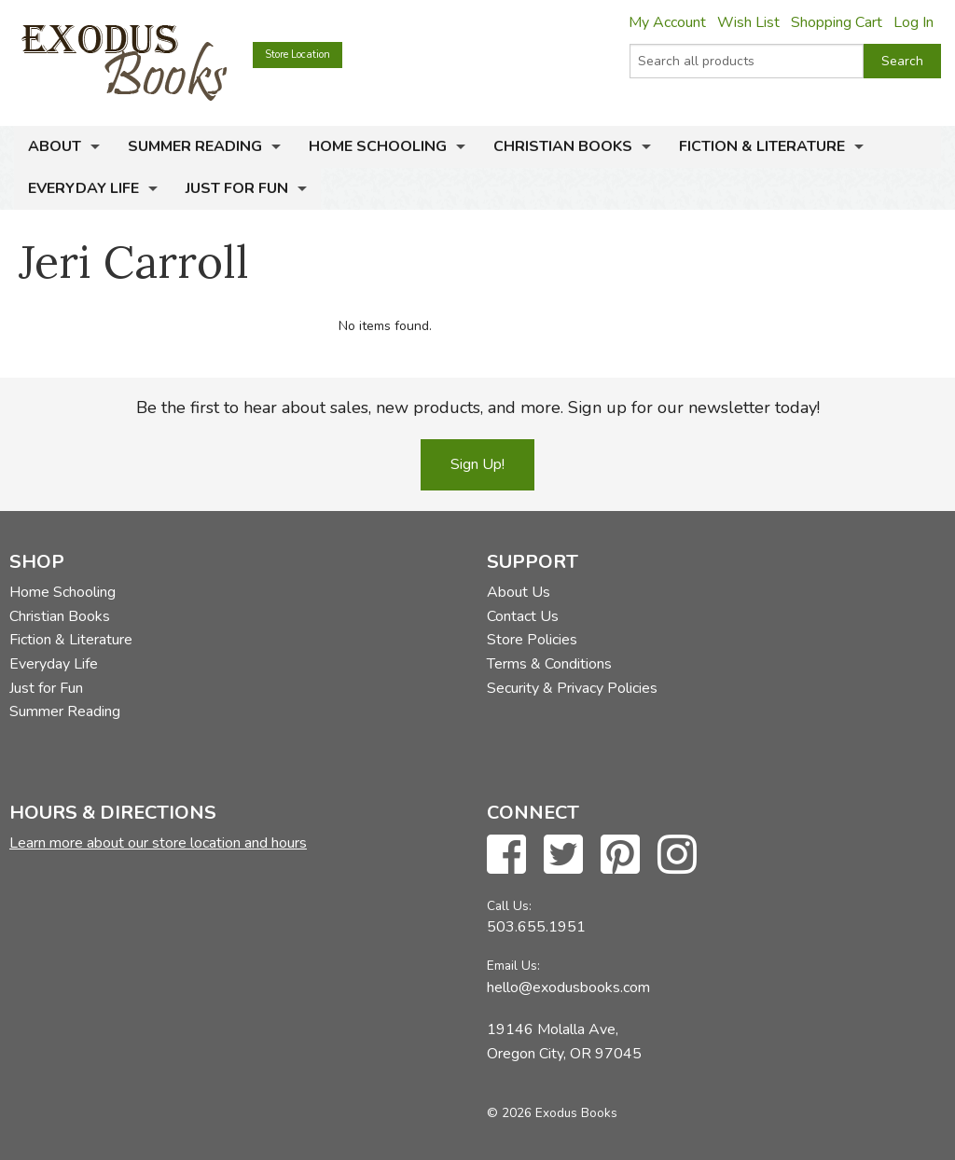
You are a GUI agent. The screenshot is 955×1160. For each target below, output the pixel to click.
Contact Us (523, 616)
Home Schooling (378, 146)
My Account (667, 22)
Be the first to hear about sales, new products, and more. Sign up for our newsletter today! (478, 407)
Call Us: (509, 906)
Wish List (748, 22)
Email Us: (513, 965)
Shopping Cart (836, 22)
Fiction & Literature (762, 146)
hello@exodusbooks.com (568, 987)
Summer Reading (195, 146)
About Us (518, 592)
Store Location (297, 55)
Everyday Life (83, 188)
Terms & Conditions (549, 664)
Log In (913, 22)
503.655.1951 (536, 927)
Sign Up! (477, 464)
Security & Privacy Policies (572, 688)
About (54, 146)
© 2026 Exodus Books (552, 1113)
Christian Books (562, 146)
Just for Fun (237, 188)
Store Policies (532, 639)
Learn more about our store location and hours (158, 843)
